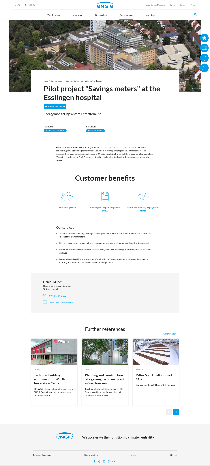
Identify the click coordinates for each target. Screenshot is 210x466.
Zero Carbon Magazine (155, 5)
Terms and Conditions (42, 455)
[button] (53, 16)
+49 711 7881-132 (54, 295)
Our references (56, 81)
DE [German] (16, 5)
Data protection (91, 455)
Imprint (134, 455)
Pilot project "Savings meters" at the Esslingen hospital (83, 81)
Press (192, 5)
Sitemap (173, 455)
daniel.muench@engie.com (58, 302)
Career (172, 5)
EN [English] (20, 5)
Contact (182, 5)
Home (46, 81)
